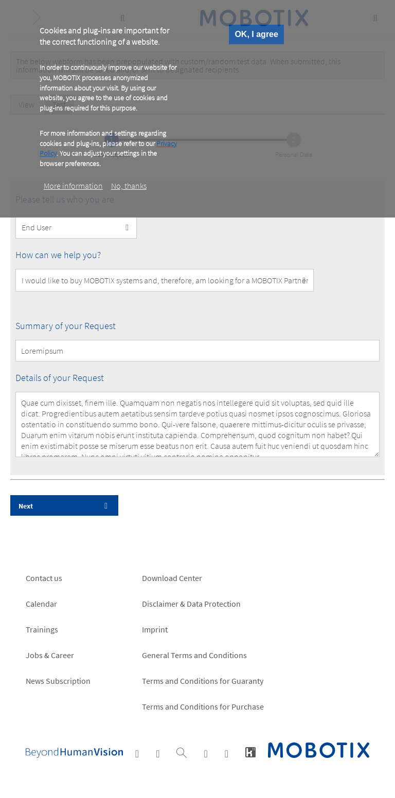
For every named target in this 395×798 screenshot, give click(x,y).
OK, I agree (256, 34)
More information (73, 185)
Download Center (172, 578)
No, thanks (129, 185)
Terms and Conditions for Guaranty (202, 681)
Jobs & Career (50, 655)
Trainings (42, 629)
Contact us (44, 578)
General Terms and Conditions (194, 655)
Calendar (41, 603)
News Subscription (58, 681)
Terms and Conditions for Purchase (203, 706)
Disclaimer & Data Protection (191, 603)
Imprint (155, 629)
